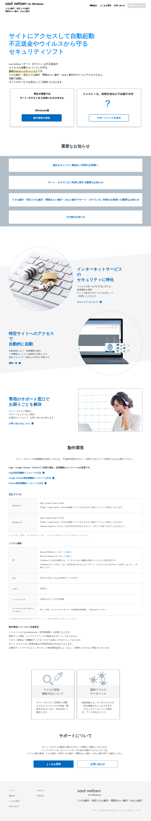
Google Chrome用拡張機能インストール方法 (31, 478)
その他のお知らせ (75, 217)
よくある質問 (105, 6)
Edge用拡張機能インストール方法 (27, 473)
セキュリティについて (89, 302)
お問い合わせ (119, 6)
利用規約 (40, 796)
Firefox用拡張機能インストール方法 (28, 483)
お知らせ (40, 790)
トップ (11, 790)
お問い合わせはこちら (21, 423)
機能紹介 (93, 6)
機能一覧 (15, 363)
